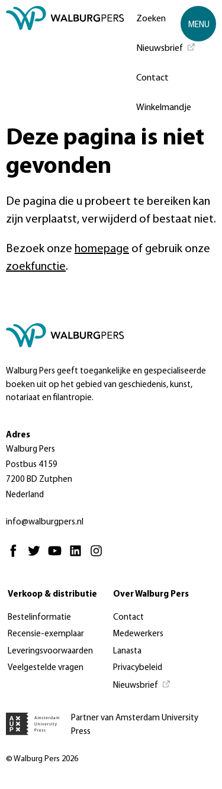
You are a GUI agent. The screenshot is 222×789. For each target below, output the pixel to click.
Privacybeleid (137, 668)
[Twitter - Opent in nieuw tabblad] (37, 556)
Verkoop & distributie (52, 594)
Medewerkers (138, 634)
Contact (152, 78)
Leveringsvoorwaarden (50, 651)
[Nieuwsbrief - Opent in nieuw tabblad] (166, 47)
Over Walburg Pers (151, 594)
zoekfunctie (36, 267)
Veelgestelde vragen (45, 668)
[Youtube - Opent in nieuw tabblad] (57, 556)
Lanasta (127, 651)
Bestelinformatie (39, 617)
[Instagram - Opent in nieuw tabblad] (99, 556)
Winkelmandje (163, 107)
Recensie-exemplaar (46, 634)
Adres (18, 435)
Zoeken (151, 19)
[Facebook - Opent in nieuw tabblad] (16, 556)
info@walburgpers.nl (44, 522)
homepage (102, 249)
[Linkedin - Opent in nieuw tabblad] (78, 556)
